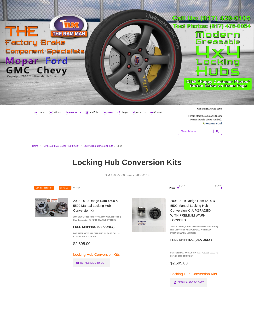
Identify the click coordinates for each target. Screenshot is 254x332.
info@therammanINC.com (209, 116)
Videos (54, 112)
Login (122, 112)
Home (39, 112)
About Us (139, 112)
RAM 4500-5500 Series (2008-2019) (61, 146)
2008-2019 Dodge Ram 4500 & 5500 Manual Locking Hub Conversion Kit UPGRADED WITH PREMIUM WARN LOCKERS (192, 210)
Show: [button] (65, 188)
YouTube (92, 112)
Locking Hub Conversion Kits (98, 146)
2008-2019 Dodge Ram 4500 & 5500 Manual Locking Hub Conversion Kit (95, 205)
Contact (156, 112)
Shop (108, 112)
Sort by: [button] (44, 188)
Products (73, 112)
